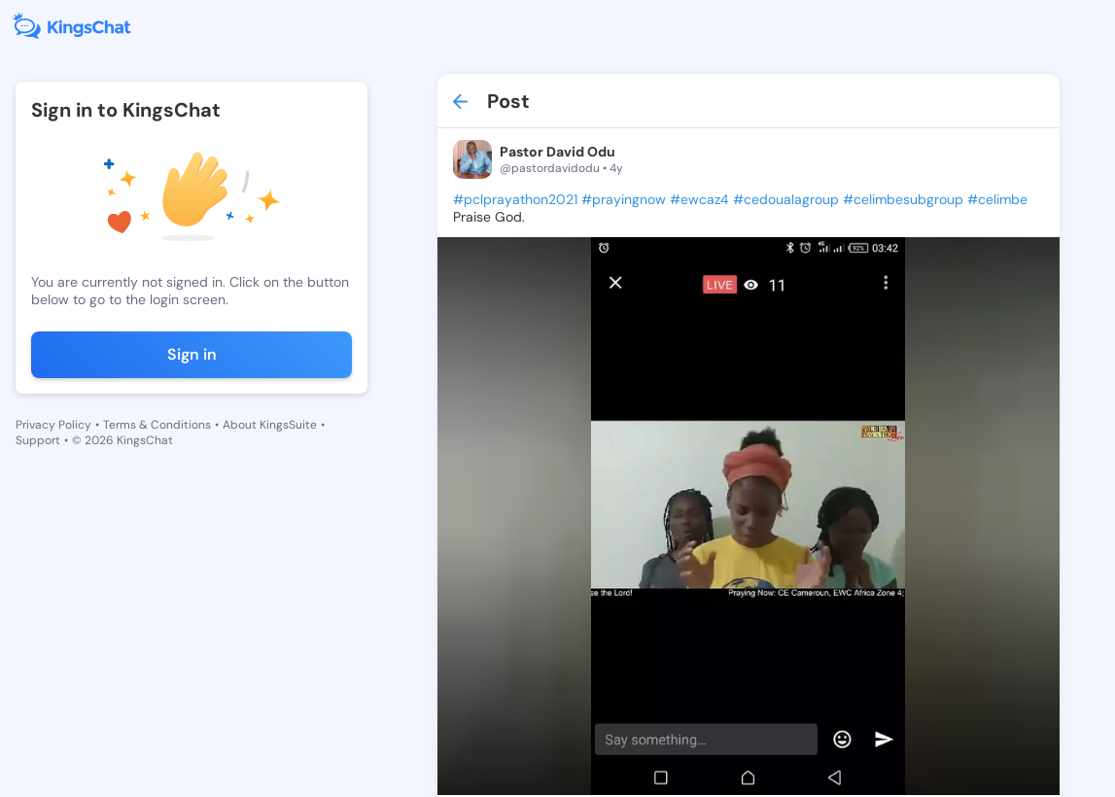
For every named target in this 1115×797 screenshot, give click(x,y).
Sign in (192, 354)
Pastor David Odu (557, 151)
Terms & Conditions (157, 425)
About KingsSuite (270, 425)
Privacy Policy (53, 425)
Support (38, 440)
